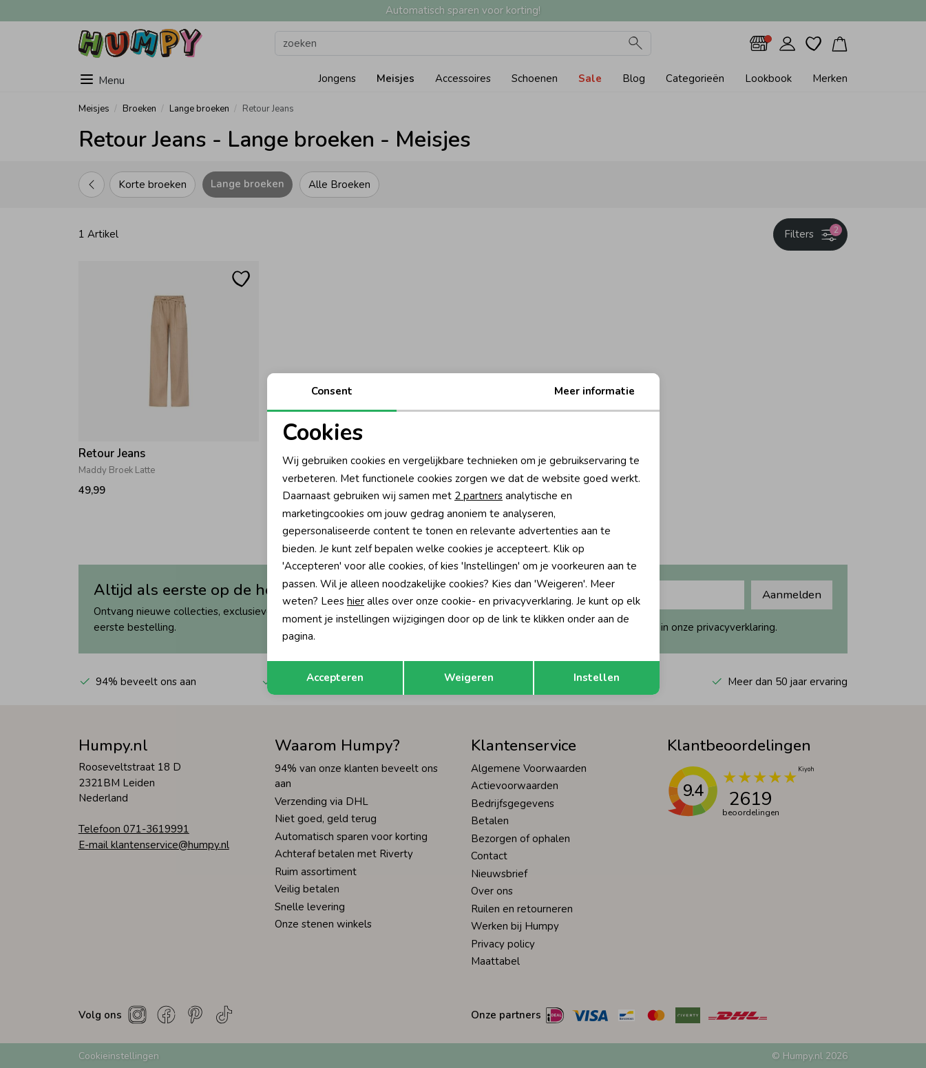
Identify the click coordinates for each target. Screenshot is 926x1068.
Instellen (597, 677)
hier (355, 601)
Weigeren (469, 677)
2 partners (478, 496)
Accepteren (335, 677)
